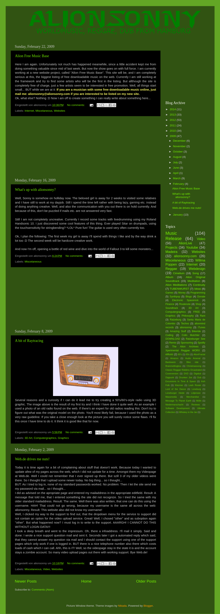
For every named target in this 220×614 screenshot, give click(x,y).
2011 (173, 125)
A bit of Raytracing (29, 341)
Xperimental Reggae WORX (183, 350)
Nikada (122, 605)
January (178, 214)
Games (170, 292)
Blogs (189, 296)
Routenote (185, 304)
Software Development (178, 408)
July (176, 162)
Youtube (192, 247)
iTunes (201, 327)
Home (86, 581)
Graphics (63, 437)
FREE (196, 311)
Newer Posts (26, 581)
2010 (173, 130)
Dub (199, 377)
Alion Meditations (176, 284)
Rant (202, 315)
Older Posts (146, 581)
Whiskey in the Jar (188, 412)
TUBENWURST (179, 288)
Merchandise (192, 397)
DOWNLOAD (173, 338)
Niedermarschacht (175, 404)
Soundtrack (172, 308)
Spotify (201, 342)
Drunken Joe (185, 377)
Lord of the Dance (176, 389)
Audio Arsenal (192, 358)
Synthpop (175, 296)
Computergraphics (45, 437)
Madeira (171, 252)
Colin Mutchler (190, 335)
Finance (170, 304)
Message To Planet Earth (178, 400)
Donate (201, 296)
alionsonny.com (185, 256)
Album (169, 277)
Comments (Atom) (43, 589)
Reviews (195, 404)
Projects (171, 247)
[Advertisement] (85, 147)
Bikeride (196, 331)
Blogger (148, 605)
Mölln (198, 400)
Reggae (171, 268)
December (180, 140)
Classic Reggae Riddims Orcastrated (184, 370)
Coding (169, 335)
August (177, 156)
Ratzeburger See (195, 338)
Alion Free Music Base (32, 56)
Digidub (197, 373)
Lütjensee (196, 393)
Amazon (174, 358)
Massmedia (171, 397)
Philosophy (188, 315)
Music (171, 233)
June (176, 167)
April (176, 173)
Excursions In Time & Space (181, 381)
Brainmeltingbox (173, 366)
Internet (29, 110)
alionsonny (186, 327)
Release (174, 238)
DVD (186, 373)
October (178, 151)
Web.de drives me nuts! (32, 459)
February (179, 183)
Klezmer (179, 385)
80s (187, 354)
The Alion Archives (185, 346)
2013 (173, 114)
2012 (173, 119)
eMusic (169, 354)
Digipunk (170, 377)
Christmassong (194, 366)
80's (180, 354)
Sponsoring (187, 342)
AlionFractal (199, 354)
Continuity (199, 284)
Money (182, 292)
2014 (173, 109)
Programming (197, 292)
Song (195, 273)
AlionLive (185, 243)
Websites (59, 110)
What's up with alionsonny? (35, 190)
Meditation (194, 281)
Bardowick (171, 362)
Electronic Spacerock (185, 300)
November (180, 146)
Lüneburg (196, 389)
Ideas (197, 288)
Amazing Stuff (178, 331)
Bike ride (192, 362)
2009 (173, 136)
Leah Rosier (195, 385)
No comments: (76, 105)
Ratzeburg (175, 319)
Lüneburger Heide (175, 393)
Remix (172, 342)
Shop (198, 304)
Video (46, 569)
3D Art (28, 437)
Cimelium (178, 273)
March (177, 178)
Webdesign (197, 268)
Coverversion (172, 373)
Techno (185, 323)
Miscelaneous (43, 110)
